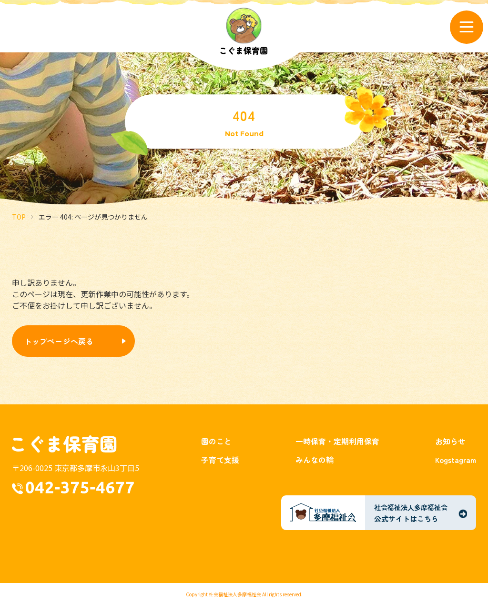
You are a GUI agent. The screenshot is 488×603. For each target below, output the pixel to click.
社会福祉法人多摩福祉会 (235, 594)
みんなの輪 (314, 459)
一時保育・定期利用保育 (337, 441)
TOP (19, 216)
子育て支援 (220, 459)
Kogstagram (455, 459)
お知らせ (450, 441)
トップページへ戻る (58, 341)
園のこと (216, 441)
